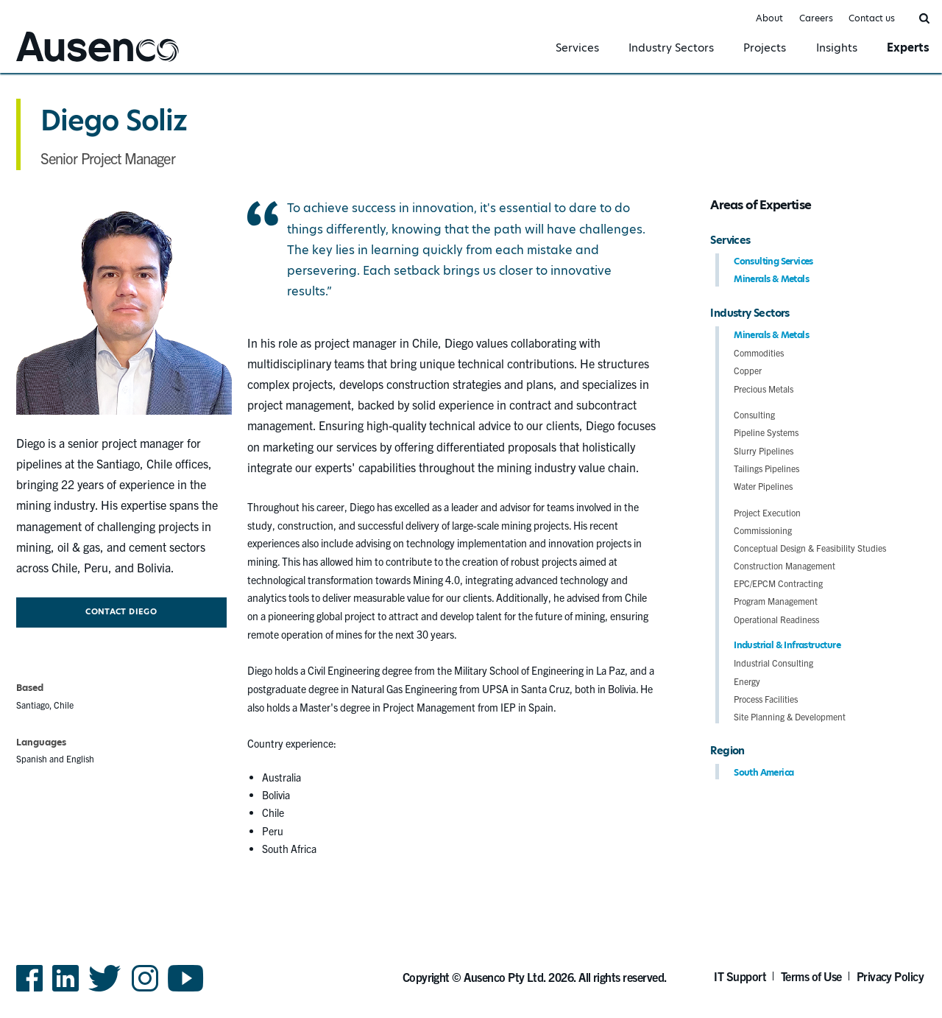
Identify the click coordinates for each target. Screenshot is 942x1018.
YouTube (186, 990)
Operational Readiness (776, 619)
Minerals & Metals (771, 279)
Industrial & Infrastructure (787, 645)
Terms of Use (811, 976)
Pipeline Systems (766, 432)
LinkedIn (65, 990)
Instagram (145, 990)
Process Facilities (766, 698)
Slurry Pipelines (763, 450)
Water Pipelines (763, 485)
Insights (836, 47)
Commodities (759, 352)
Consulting (754, 414)
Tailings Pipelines (766, 468)
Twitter (104, 990)
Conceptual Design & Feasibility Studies (810, 547)
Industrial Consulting (773, 662)
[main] (471, 479)
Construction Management (784, 565)
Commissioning (763, 530)
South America (763, 772)
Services (577, 47)
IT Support (740, 976)
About (769, 18)
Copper (748, 370)
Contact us (872, 18)
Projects (764, 47)
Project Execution (767, 512)
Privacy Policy (890, 976)
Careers (816, 18)
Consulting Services (773, 261)
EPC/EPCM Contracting (778, 583)
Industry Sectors (671, 47)
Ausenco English (52, 63)
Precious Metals (763, 388)
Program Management (776, 600)
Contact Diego (121, 611)
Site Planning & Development (790, 716)
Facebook (29, 990)
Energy (747, 681)
